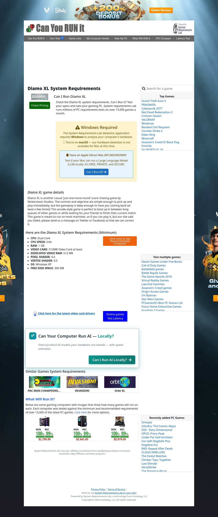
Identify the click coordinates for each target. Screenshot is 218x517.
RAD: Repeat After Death (157, 448)
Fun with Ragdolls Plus (156, 441)
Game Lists (75, 38)
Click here (80, 412)
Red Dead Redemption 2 (157, 112)
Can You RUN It (36, 38)
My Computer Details (98, 38)
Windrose (148, 123)
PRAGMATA (149, 105)
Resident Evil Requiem (156, 127)
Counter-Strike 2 (152, 131)
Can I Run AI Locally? (111, 359)
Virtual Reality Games (155, 280)
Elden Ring (148, 135)
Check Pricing (39, 105)
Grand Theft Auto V (154, 101)
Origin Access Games (155, 291)
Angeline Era (150, 445)
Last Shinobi (149, 463)
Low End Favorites (153, 284)
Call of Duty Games (154, 265)
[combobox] (169, 88)
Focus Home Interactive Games (161, 306)
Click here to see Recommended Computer (120, 241)
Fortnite (147, 146)
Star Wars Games (153, 299)
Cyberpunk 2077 (152, 108)
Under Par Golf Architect (157, 437)
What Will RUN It (141, 38)
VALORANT (148, 120)
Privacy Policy (98, 489)
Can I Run (57, 38)
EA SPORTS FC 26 (152, 150)
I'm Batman (149, 295)
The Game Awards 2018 (157, 277)
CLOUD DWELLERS (153, 452)
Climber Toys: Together (156, 460)
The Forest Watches (154, 456)
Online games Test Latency (115, 316)
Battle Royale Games (155, 273)
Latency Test (183, 38)
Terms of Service (116, 489)
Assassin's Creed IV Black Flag (160, 142)
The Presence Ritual (154, 471)
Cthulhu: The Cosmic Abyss (159, 426)
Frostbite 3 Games (153, 310)
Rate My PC (121, 38)
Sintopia (147, 422)
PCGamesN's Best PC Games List (162, 303)
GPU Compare (163, 38)
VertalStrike (149, 467)
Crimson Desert (151, 116)
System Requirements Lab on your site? (115, 492)
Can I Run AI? (96, 172)
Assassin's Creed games (157, 288)
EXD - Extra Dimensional (157, 430)
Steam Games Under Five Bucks (162, 262)
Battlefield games (153, 269)
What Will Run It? (40, 399)
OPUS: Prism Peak (153, 433)
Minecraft (148, 138)
